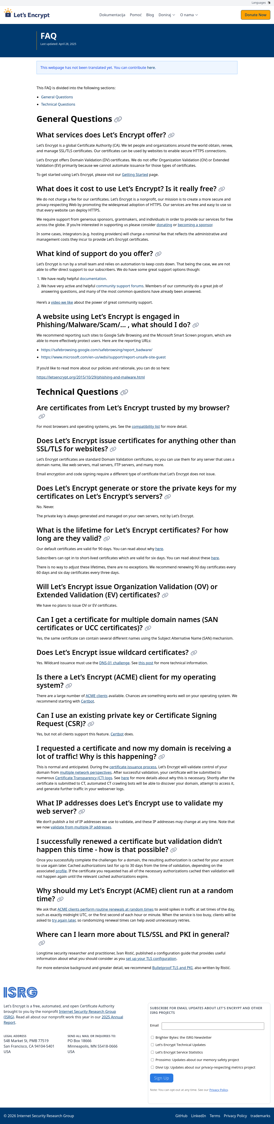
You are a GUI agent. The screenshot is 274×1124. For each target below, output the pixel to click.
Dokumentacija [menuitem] (112, 14)
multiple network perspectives (86, 772)
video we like (62, 302)
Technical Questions (58, 104)
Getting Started (135, 174)
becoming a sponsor (195, 224)
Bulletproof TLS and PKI (172, 967)
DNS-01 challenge (114, 662)
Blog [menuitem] (150, 14)
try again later (64, 920)
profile (61, 870)
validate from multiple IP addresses (81, 827)
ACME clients (97, 695)
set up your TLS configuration (151, 958)
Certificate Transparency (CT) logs (83, 777)
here (151, 67)
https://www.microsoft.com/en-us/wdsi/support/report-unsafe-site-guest (103, 357)
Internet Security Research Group (45, 1115)
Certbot (87, 701)
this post (146, 662)
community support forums (119, 285)
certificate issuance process (132, 766)
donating (164, 224)
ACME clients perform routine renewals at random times (106, 909)
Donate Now (255, 14)
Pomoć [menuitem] (136, 14)
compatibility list (146, 426)
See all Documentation (54, 48)
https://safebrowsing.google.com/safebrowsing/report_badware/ (96, 349)
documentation (93, 278)
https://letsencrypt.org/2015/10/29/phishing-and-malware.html (91, 377)
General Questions (57, 96)
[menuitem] (167, 15)
